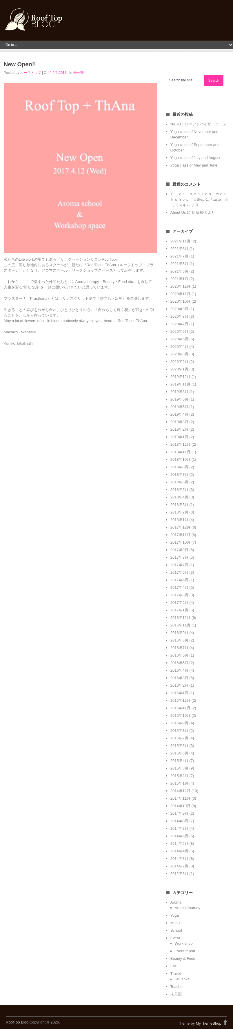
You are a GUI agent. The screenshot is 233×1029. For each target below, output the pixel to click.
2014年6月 (179, 836)
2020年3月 (179, 354)
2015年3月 (179, 768)
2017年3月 (179, 595)
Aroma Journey (187, 908)
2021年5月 (179, 264)
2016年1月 (179, 693)
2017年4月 (179, 587)
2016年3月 (179, 678)
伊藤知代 (199, 212)
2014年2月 (179, 866)
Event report (185, 951)
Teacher (177, 986)
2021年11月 (180, 241)
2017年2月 (179, 602)
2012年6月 (179, 873)
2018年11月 (180, 452)
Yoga (174, 915)
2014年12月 (180, 791)
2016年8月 (179, 640)
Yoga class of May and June (193, 165)
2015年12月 (180, 700)
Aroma (175, 902)
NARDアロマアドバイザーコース (198, 124)
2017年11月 (180, 535)
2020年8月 (179, 316)
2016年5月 (179, 663)
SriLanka (182, 979)
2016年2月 (179, 685)
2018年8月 (179, 467)
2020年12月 (180, 286)
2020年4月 (179, 346)
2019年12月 (180, 376)
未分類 (78, 73)
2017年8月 (179, 557)
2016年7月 (179, 648)
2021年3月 (179, 271)
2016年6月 (179, 655)
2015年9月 (179, 723)
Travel (175, 973)
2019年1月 (179, 437)
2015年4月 (179, 761)
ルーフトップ (30, 73)
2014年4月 (179, 851)
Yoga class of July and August (195, 158)
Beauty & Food (182, 958)
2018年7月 (179, 474)
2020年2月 (179, 361)
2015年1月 (179, 783)
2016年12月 (180, 617)
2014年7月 (179, 828)
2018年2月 (179, 512)
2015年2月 (179, 776)
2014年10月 (180, 806)
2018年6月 (179, 482)
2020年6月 (179, 331)
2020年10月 (180, 301)
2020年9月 (179, 309)
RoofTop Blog (17, 1022)
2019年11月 (180, 384)
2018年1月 (179, 520)
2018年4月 (179, 497)
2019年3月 (179, 422)
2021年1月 (179, 279)
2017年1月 (179, 610)
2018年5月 (179, 489)
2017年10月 (180, 542)
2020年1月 (179, 369)
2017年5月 (179, 580)
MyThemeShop (208, 1023)
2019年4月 (179, 414)
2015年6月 (179, 745)
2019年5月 (179, 407)
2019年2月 (179, 429)
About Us (178, 212)
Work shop (184, 943)
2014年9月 (179, 813)
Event (175, 938)
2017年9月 (179, 550)
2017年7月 (179, 565)
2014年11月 (180, 798)
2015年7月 (179, 738)
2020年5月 (179, 339)
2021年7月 (179, 256)
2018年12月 (180, 444)
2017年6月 (179, 572)
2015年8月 (179, 730)
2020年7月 (179, 324)
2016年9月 (179, 632)
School (176, 930)
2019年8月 (179, 392)
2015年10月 (180, 715)
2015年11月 (180, 708)
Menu (175, 923)
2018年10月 (180, 459)
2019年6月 (179, 399)
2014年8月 (179, 821)
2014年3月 (179, 858)
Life (173, 966)
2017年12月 (180, 527)
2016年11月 (180, 625)
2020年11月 (180, 294)
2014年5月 (179, 843)
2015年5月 (179, 753)
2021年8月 (179, 248)
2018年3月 (179, 504)
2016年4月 (179, 670)
